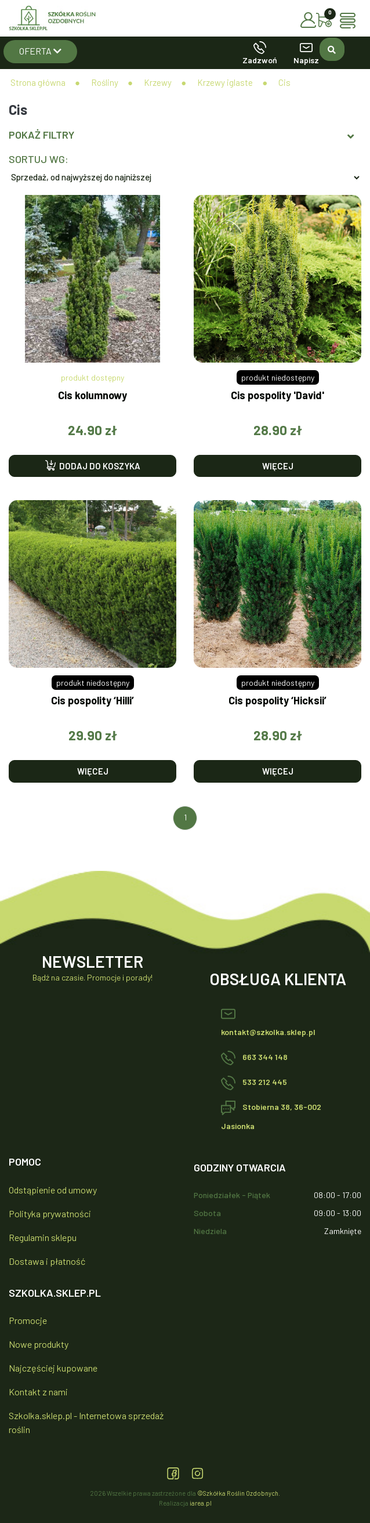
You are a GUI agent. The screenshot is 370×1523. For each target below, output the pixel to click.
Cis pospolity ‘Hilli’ (92, 700)
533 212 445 (254, 1082)
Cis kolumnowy (92, 395)
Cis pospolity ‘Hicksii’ (277, 700)
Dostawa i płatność (47, 1261)
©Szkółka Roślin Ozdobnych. (238, 1493)
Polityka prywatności (50, 1213)
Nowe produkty (38, 1344)
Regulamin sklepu (43, 1237)
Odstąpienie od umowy (53, 1189)
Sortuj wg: (38, 159)
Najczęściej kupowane (53, 1367)
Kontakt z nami (38, 1391)
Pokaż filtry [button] (181, 135)
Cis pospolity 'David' (277, 395)
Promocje (28, 1320)
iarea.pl (201, 1503)
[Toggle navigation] (350, 20)
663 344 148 (254, 1057)
